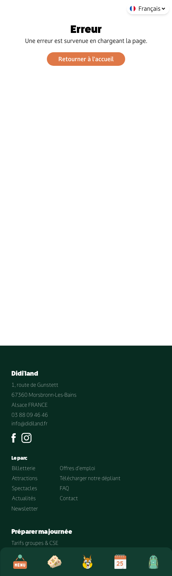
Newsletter (24, 508)
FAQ (64, 488)
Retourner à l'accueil (86, 59)
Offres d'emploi (77, 468)
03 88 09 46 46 (29, 414)
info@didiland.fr (29, 423)
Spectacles (24, 488)
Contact (69, 498)
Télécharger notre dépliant (90, 478)
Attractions (25, 478)
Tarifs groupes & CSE (34, 543)
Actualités (24, 498)
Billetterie (23, 468)
